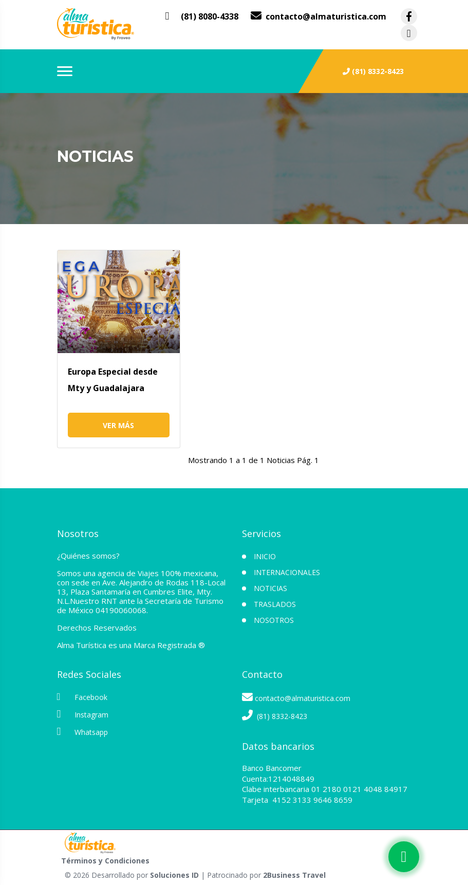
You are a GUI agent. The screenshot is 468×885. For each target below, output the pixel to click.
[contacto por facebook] (409, 16)
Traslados (275, 604)
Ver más (118, 425)
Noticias (270, 588)
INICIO (265, 556)
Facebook (82, 697)
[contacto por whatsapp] (201, 16)
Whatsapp (82, 731)
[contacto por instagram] (409, 33)
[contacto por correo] (318, 16)
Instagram (82, 714)
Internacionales (287, 572)
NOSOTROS (274, 620)
